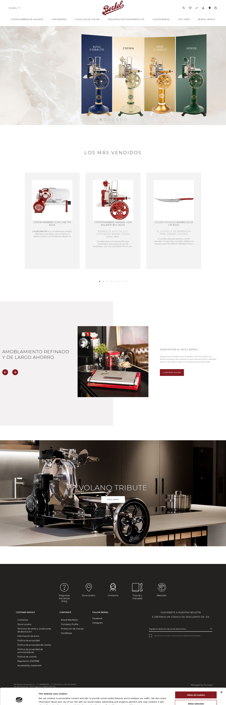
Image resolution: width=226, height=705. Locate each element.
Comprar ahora (172, 372)
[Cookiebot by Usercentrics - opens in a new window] (19, 699)
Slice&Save (66, 633)
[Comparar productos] (196, 8)
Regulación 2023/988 (28, 661)
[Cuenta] (203, 8)
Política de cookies (27, 656)
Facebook (97, 618)
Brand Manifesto (69, 620)
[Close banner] (221, 676)
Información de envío (28, 636)
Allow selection (196, 688)
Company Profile (69, 624)
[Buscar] (183, 7)
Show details (154, 699)
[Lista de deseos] (190, 8)
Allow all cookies (196, 679)
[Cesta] (215, 7)
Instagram (97, 623)
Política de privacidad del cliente (34, 645)
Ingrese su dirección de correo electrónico (167, 629)
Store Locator (24, 624)
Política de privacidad (28, 640)
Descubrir (113, 499)
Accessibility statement (29, 665)
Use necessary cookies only (196, 696)
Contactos (22, 620)
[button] (99, 281)
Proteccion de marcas (72, 628)
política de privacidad (192, 636)
